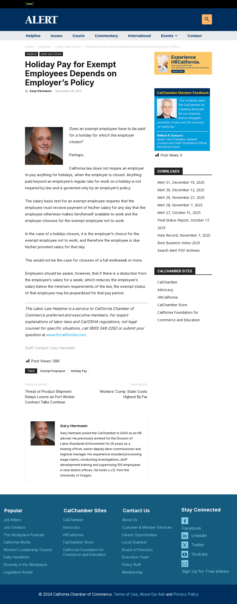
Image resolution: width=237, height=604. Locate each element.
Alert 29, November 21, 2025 (181, 197)
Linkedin (199, 534)
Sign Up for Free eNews (205, 570)
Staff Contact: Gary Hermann (50, 347)
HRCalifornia (167, 297)
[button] (207, 19)
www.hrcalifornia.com (65, 334)
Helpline (45, 47)
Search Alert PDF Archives (178, 250)
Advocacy (165, 289)
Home (29, 47)
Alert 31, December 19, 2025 (180, 182)
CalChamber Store (172, 304)
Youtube (199, 553)
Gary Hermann (41, 91)
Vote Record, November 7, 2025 (183, 235)
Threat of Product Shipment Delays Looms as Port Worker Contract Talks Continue (50, 396)
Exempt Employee (52, 371)
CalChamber (167, 282)
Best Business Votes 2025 (178, 242)
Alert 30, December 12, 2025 (180, 189)
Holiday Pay (79, 371)
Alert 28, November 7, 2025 (180, 205)
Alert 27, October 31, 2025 (179, 212)
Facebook (191, 527)
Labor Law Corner (68, 47)
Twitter (197, 544)
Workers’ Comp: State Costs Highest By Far (123, 394)
